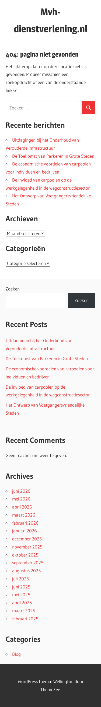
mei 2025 (21, 594)
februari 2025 (25, 618)
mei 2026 (21, 499)
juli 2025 (20, 578)
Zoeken (13, 289)
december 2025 (27, 539)
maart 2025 (23, 610)
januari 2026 (24, 530)
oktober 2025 (25, 555)
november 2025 (27, 547)
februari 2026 (25, 523)
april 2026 (22, 507)
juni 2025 (21, 587)
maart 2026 (23, 515)
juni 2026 (21, 491)
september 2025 (27, 562)
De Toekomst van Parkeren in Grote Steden (53, 156)
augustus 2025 (26, 570)
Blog (16, 654)
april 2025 (22, 602)
